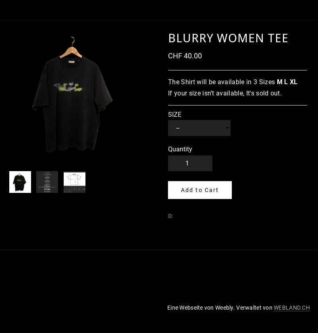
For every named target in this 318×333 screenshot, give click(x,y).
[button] (200, 190)
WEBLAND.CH (292, 307)
